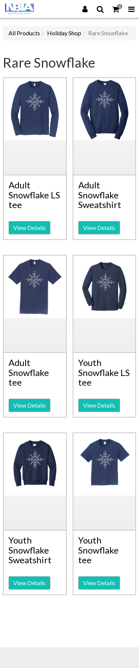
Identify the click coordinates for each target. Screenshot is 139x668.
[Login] (85, 9)
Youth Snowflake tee (98, 550)
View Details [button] (29, 227)
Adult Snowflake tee (29, 372)
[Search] (100, 9)
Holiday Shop (64, 32)
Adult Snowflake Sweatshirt (99, 194)
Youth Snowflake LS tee (104, 372)
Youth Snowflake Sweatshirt (30, 550)
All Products (24, 32)
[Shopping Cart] (116, 9)
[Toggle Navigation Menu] (131, 9)
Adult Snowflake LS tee (34, 194)
